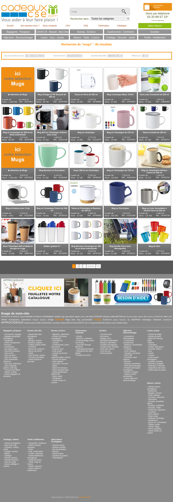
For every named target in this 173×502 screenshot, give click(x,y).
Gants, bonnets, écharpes (34, 446)
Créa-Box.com (85, 497)
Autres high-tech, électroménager (130, 379)
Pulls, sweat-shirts (35, 451)
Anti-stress (104, 336)
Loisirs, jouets (153, 331)
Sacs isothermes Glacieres (10, 360)
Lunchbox (152, 412)
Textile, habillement (35, 439)
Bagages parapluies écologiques (11, 337)
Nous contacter (50, 25)
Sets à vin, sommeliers (157, 422)
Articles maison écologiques (153, 388)
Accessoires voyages (12, 334)
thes (75, 323)
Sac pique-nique (11, 349)
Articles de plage (154, 334)
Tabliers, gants (154, 424)
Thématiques (57, 458)
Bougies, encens (35, 341)
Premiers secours (11, 460)
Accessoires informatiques (128, 337)
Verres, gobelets (154, 429)
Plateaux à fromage (156, 418)
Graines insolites (59, 447)
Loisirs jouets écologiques (153, 358)
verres (4, 319)
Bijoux (30, 338)
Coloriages (152, 345)
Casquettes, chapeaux (37, 443)
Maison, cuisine (154, 383)
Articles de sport (154, 336)
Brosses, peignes (35, 343)
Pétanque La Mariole (156, 366)
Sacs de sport (9, 355)
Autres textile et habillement (34, 469)
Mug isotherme (67, 323)
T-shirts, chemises (35, 454)
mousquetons (14, 320)
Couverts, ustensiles (156, 397)
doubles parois (30, 323)
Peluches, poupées (156, 364)
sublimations (26, 320)
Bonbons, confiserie (84, 338)
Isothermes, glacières (156, 410)
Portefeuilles (9, 347)
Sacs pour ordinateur (12, 364)
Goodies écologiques (108, 345)
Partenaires (103, 25)
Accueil (10, 25)
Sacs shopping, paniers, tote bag (10, 367)
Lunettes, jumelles (155, 361)
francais (129, 316)
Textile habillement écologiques (35, 457)
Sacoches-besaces (12, 351)
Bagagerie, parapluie (12, 331)
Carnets (55, 343)
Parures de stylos (59, 359)
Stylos (54, 366)
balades (108, 323)
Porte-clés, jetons (107, 349)
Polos (30, 449)
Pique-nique (153, 416)
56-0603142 (5, 316)
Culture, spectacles (156, 347)
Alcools (79, 336)
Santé (30, 353)
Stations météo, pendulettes (130, 375)
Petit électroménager (132, 366)
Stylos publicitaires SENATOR (59, 373)
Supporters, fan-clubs (156, 368)
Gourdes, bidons (154, 349)
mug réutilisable (26, 317)
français (35, 320)
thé (145, 317)
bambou (43, 320)
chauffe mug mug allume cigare (67, 317)
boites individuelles (43, 323)
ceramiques (48, 316)
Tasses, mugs (153, 427)
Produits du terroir (83, 355)
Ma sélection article (158, 6)
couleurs (150, 316)
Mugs (67, 320)
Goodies (102, 331)
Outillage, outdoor (11, 439)
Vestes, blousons (35, 466)
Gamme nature (58, 445)
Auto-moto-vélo (10, 445)
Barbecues (152, 391)
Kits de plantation (59, 449)
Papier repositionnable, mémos (60, 356)
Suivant (91, 266)
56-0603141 (14, 316)
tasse (125, 323)
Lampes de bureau (59, 353)
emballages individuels (151, 320)
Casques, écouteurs (132, 353)
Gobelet (119, 323)
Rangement (153, 420)
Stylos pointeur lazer (60, 370)
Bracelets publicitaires (109, 341)
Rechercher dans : (80, 19)
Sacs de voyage (10, 357)
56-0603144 (167, 320)
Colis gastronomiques (85, 349)
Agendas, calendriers (60, 334)
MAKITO (80, 323)
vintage (51, 320)
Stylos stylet (57, 376)
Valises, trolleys (10, 372)
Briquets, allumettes (108, 343)
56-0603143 (107, 320)
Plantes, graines (10, 458)
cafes (165, 317)
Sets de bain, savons (36, 355)
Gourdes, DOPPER (156, 406)
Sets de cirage (10, 462)
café (87, 316)
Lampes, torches (11, 451)
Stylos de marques (59, 368)
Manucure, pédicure (36, 349)
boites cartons (138, 316)
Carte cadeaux (130, 351)
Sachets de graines (60, 456)
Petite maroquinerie (12, 343)
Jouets (151, 353)
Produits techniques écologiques (131, 369)
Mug (91, 317)
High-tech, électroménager (130, 332)
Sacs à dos (8, 353)
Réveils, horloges (131, 372)
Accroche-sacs (106, 334)
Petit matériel (57, 361)
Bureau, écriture (58, 331)
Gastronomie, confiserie (81, 332)
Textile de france (34, 460)
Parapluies (8, 341)
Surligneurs (57, 378)
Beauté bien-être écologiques (34, 335)
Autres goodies (106, 353)
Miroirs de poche (35, 351)
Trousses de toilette (12, 370)
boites (113, 323)
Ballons (151, 343)
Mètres (7, 454)
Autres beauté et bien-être (34, 360)
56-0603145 (158, 316)
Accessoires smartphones (128, 342)
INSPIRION (135, 320)
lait (129, 320)
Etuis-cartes (57, 351)
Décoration (152, 399)
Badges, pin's (105, 338)
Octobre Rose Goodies (109, 347)
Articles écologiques (12, 443)
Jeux (150, 351)
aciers (82, 316)
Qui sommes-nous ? (30, 25)
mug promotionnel (97, 323)
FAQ (86, 25)
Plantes (55, 451)
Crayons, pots (58, 349)
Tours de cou (105, 351)
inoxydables (56, 323)
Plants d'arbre (58, 454)
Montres (127, 361)
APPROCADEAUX (12, 322)
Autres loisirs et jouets (157, 370)
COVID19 (32, 347)
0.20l (170, 316)
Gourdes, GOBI (154, 408)
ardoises (106, 317)
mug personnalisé (84, 320)
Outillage (8, 456)
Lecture (151, 355)
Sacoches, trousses (60, 364)
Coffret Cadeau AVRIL (37, 345)
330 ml (87, 323)
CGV (68, 25)
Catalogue (122, 25)
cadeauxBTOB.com (118, 317)
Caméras (128, 349)
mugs (97, 319)
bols (73, 320)
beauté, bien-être (34, 331)
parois (115, 320)
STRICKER (97, 317)
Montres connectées (132, 364)
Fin (98, 266)
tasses (59, 319)
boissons (122, 320)
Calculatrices (57, 341)
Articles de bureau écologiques (59, 337)
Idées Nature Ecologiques (56, 440)
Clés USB (128, 355)
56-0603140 (37, 316)
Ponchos (8, 345)
